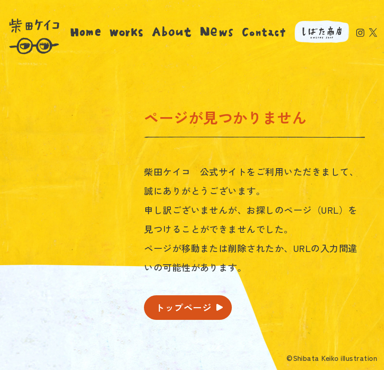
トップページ (183, 307)
